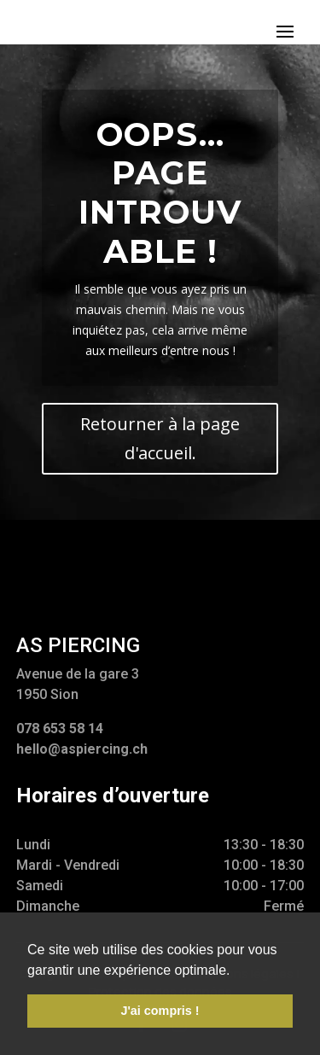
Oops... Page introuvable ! (160, 192)
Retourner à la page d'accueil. (160, 438)
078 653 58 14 (59, 728)
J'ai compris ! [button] (159, 1010)
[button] (236, 971)
